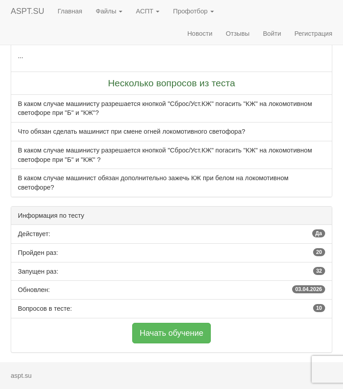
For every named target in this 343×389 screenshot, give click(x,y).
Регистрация (313, 33)
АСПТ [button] (147, 11)
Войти (272, 33)
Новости (199, 33)
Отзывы (238, 33)
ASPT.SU (27, 11)
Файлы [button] (109, 11)
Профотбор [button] (193, 11)
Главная (70, 11)
